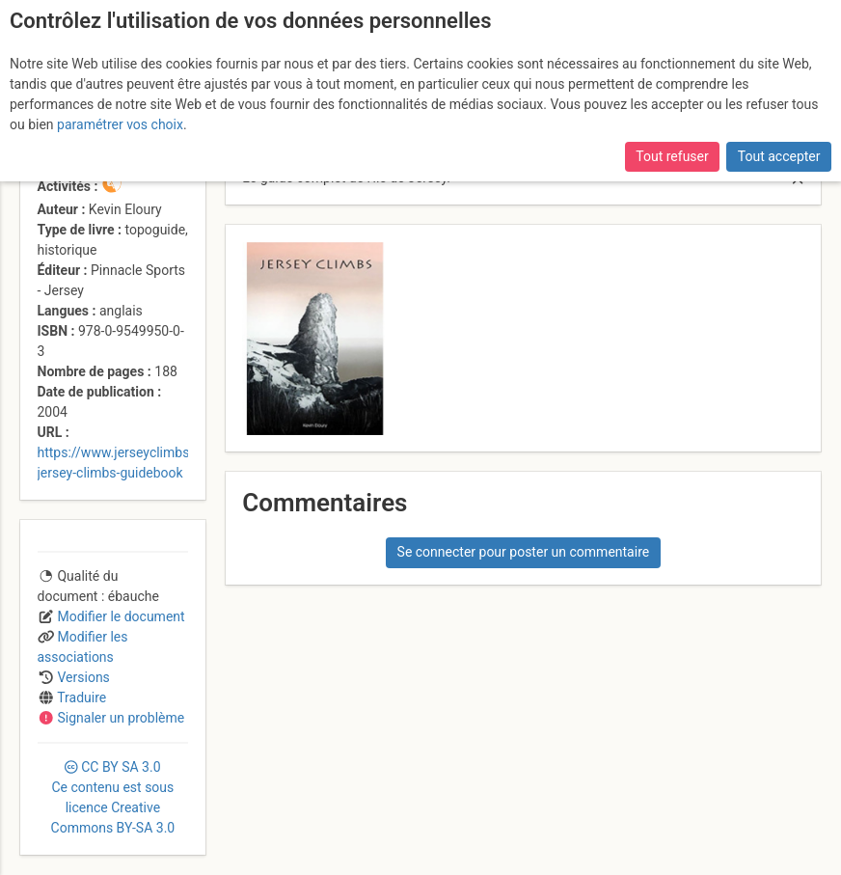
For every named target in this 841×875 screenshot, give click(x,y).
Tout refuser (672, 156)
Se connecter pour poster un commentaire (523, 552)
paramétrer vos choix (120, 124)
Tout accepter (779, 156)
